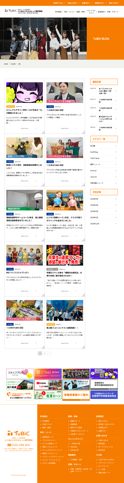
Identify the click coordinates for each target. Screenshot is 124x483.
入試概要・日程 (76, 459)
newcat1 (93, 177)
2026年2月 (94, 211)
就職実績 (73, 424)
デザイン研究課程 (48, 463)
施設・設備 (46, 427)
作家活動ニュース (96, 183)
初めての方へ (114, 3)
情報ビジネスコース (49, 453)
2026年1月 (94, 217)
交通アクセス (47, 424)
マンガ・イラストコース (51, 460)
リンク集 (101, 469)
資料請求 (101, 443)
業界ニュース (95, 164)
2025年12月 (94, 223)
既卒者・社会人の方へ (106, 424)
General (93, 170)
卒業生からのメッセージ (79, 431)
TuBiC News (94, 158)
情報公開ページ (104, 472)
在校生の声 (74, 450)
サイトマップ (103, 466)
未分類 (92, 146)
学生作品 (73, 447)
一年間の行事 (75, 443)
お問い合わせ (103, 440)
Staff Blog (94, 152)
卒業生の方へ (103, 427)
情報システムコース (49, 447)
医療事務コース (48, 437)
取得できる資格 (76, 427)
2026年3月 (94, 205)
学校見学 (101, 450)
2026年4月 (94, 199)
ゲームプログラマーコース (52, 450)
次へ (49, 353)
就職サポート (75, 421)
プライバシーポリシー (106, 463)
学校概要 (45, 421)
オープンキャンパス (105, 447)
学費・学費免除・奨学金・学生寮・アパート (81, 470)
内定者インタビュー (77, 434)
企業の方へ (102, 431)
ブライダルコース (48, 440)
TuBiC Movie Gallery (106, 459)
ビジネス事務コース (49, 443)
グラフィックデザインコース (53, 456)
